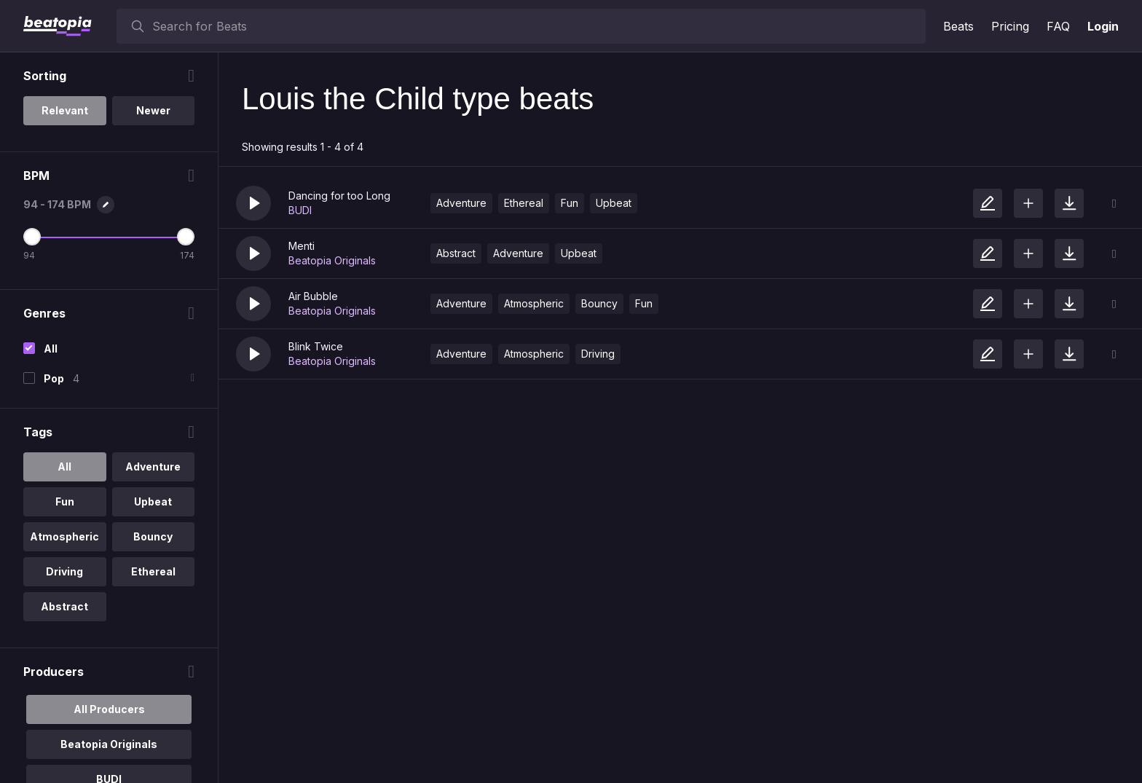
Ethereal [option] (153, 571)
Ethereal (523, 203)
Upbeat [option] (153, 501)
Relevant (65, 110)
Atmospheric (534, 303)
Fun (569, 203)
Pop (54, 378)
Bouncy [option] (153, 536)
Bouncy (599, 303)
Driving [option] (64, 571)
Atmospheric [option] (64, 536)
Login (1103, 26)
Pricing (1010, 26)
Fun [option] (64, 501)
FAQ (1058, 26)
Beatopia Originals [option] (108, 744)
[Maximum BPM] (185, 236)
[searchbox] (535, 26)
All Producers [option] (109, 709)
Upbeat (613, 203)
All (51, 348)
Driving (598, 353)
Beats (958, 26)
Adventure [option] (153, 466)
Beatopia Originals (332, 260)
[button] (253, 203)
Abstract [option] (64, 606)
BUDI (300, 210)
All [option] (64, 466)
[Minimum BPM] (32, 236)
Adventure (461, 203)
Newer (153, 110)
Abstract (456, 253)
